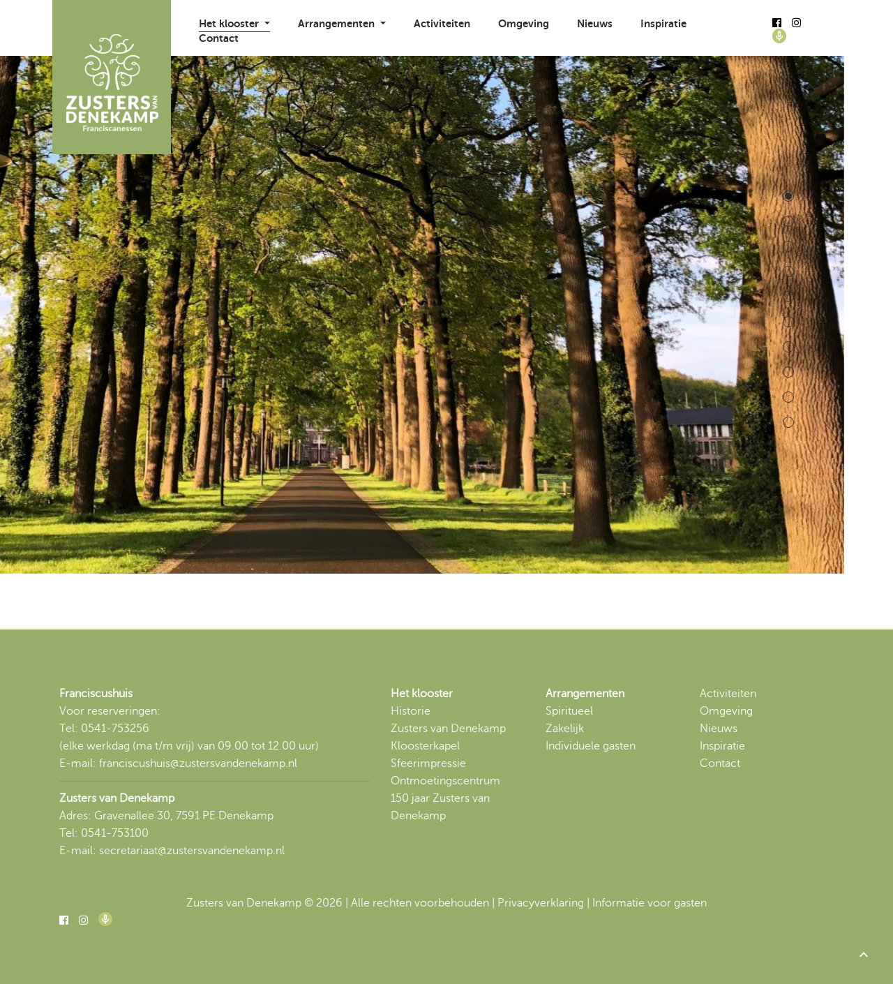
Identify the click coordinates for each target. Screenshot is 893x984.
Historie (410, 711)
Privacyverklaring (540, 903)
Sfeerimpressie (428, 763)
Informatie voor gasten (649, 903)
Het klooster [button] (230, 23)
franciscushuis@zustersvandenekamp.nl (198, 763)
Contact (219, 38)
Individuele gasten (591, 746)
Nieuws (595, 23)
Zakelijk (565, 728)
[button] (863, 954)
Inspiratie (663, 23)
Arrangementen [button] (337, 23)
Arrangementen (585, 693)
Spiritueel (569, 711)
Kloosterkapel (425, 746)
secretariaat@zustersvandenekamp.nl (192, 850)
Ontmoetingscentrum (445, 781)
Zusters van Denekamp (448, 728)
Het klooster (422, 693)
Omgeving (523, 23)
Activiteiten (442, 23)
